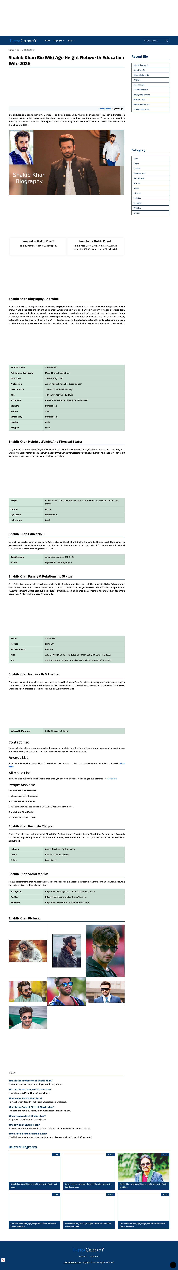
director (137, 183)
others (136, 188)
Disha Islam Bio (139, 70)
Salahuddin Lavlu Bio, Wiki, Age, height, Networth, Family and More (143, 1185)
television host (140, 173)
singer (136, 164)
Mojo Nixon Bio (139, 99)
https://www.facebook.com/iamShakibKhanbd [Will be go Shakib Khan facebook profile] (67, 902)
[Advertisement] (89, 17)
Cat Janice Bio (139, 85)
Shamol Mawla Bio (141, 90)
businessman (139, 178)
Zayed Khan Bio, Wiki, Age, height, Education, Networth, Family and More (88, 1185)
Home (47, 40)
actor (19, 50)
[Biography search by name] (153, 40)
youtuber (137, 208)
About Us (82, 1256)
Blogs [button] (70, 40)
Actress (137, 213)
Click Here (112, 778)
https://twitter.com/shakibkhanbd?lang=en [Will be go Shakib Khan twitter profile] (66, 897)
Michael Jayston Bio (141, 104)
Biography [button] (58, 40)
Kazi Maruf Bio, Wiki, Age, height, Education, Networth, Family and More (33, 1225)
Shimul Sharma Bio (141, 65)
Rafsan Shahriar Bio (141, 75)
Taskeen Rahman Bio (142, 109)
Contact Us (94, 1256)
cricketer (137, 193)
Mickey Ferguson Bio (142, 95)
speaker (137, 168)
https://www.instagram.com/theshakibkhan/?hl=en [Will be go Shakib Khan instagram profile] (70, 891)
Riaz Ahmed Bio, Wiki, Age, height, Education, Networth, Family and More (88, 1225)
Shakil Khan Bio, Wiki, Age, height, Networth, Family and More (34, 1185)
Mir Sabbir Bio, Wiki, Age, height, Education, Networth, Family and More (142, 1225)
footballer (138, 203)
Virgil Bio (137, 80)
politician (137, 198)
